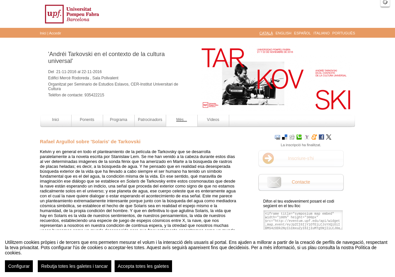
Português (343, 33)
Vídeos (213, 119)
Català (266, 33)
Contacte (301, 182)
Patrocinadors (150, 119)
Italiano (322, 33)
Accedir (55, 33)
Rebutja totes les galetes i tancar (74, 271)
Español (302, 33)
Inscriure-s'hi (301, 158)
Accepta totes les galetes (143, 271)
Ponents (87, 119)
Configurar (19, 271)
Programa (118, 119)
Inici (43, 33)
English (283, 33)
